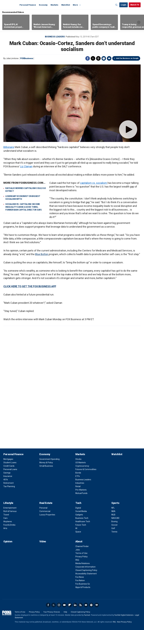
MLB (113, 515)
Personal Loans (10, 469)
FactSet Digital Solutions (124, 615)
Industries (79, 483)
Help (65, 612)
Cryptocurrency (82, 466)
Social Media (81, 511)
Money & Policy (46, 462)
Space (78, 532)
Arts (5, 528)
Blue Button (42, 254)
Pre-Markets (81, 490)
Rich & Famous (10, 511)
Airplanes (7, 521)
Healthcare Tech (82, 521)
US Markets (80, 462)
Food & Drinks (9, 525)
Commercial (44, 511)
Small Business (46, 466)
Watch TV (134, 5)
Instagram (59, 605)
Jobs (77, 550)
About (78, 541)
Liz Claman (26, 166)
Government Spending (49, 459)
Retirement (8, 483)
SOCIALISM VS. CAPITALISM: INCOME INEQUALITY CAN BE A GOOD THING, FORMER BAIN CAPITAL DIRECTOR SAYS (23, 207)
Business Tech (81, 518)
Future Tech (80, 525)
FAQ (77, 560)
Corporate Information (85, 567)
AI (76, 528)
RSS (80, 605)
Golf (113, 528)
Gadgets (79, 515)
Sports (115, 502)
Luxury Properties (47, 515)
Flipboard (69, 605)
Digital (78, 508)
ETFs (77, 476)
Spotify (91, 605)
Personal (43, 508)
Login (123, 5)
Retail (78, 486)
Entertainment (9, 508)
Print (103, 58)
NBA (113, 511)
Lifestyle (8, 502)
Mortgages (8, 459)
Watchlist (65, 5)
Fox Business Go (82, 584)
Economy (43, 5)
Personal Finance (28, 5)
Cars (5, 518)
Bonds (78, 473)
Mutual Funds (81, 493)
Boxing (114, 521)
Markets (54, 5)
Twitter (93, 58)
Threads (98, 58)
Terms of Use (81, 553)
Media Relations (82, 563)
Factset (87, 615)
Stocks (78, 459)
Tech (78, 502)
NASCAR (115, 518)
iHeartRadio (96, 605)
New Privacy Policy (124, 622)
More (75, 5)
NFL (113, 508)
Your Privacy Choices (51, 612)
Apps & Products (82, 587)
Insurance (7, 476)
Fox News (79, 577)
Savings (6, 473)
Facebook (87, 58)
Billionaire (8, 147)
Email (109, 58)
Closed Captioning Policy (86, 570)
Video (42, 541)
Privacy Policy (81, 556)
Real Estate (45, 502)
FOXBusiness (26, 58)
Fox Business (10, 4)
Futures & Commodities (85, 469)
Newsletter (86, 605)
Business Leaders (55, 37)
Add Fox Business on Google (127, 58)
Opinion (7, 541)
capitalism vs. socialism (94, 182)
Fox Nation (80, 580)
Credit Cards (8, 466)
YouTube (64, 605)
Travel (6, 515)
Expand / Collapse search (116, 5)
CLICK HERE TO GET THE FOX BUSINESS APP (29, 286)
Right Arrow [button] (138, 22)
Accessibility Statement (86, 573)
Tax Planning (9, 486)
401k (5, 479)
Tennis (114, 532)
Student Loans (9, 462)
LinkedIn (75, 605)
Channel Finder (82, 546)
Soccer (114, 525)
